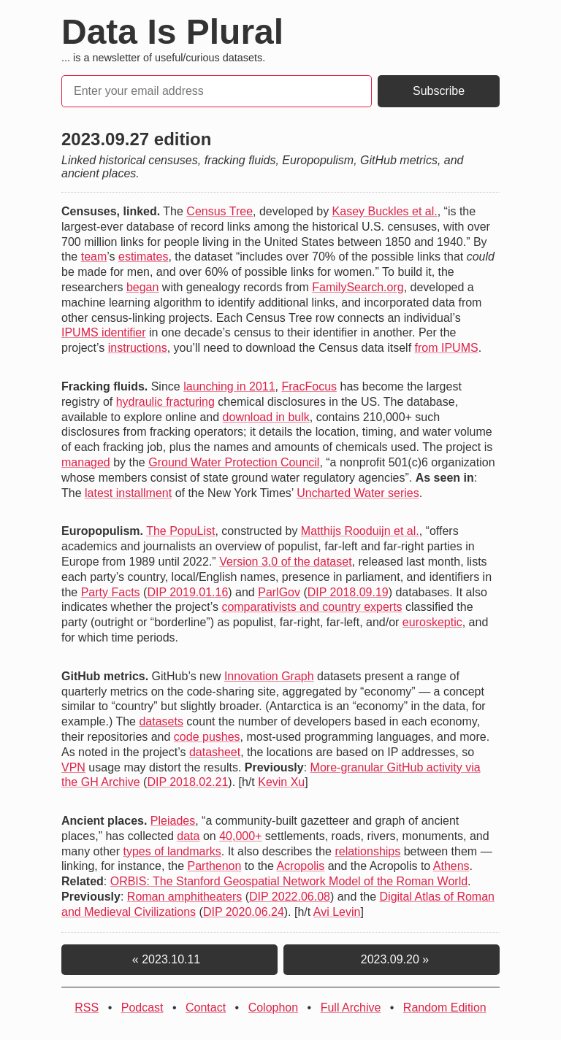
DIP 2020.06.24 (243, 912)
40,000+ (240, 836)
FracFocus (309, 386)
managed (85, 462)
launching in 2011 (229, 386)
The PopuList (180, 531)
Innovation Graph (269, 676)
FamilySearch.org (357, 287)
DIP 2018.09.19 (348, 592)
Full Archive (351, 1007)
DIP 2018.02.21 (187, 782)
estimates (143, 256)
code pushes (207, 737)
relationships (367, 851)
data (188, 836)
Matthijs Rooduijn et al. (360, 531)
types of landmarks (172, 851)
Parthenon (215, 866)
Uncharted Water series (358, 493)
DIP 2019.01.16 (187, 592)
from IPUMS (446, 348)
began (142, 287)
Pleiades (172, 820)
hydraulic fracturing (165, 402)
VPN (73, 767)
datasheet (214, 752)
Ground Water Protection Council (233, 462)
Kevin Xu (281, 782)
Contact (206, 1007)
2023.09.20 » (391, 959)
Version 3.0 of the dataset (285, 561)
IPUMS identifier (103, 332)
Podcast (142, 1007)
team (94, 256)
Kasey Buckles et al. (385, 211)
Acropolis (300, 866)
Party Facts (110, 592)
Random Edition (444, 1007)
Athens (451, 866)
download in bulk (266, 417)
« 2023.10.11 (169, 959)
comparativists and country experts (311, 607)
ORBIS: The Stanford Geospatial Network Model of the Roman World (289, 881)
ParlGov (279, 592)
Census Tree (219, 211)
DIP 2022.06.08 (289, 896)
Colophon (273, 1007)
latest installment (128, 493)
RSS (87, 1007)
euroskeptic (432, 622)
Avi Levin (337, 912)
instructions (137, 348)
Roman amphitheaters (184, 896)
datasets (161, 721)
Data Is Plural (172, 31)
